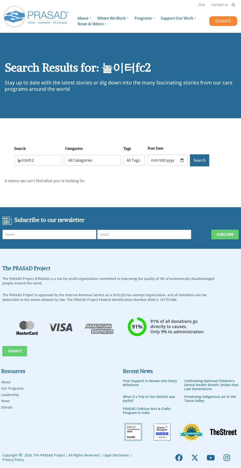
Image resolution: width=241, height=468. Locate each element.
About (6, 382)
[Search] (233, 4)
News (5, 401)
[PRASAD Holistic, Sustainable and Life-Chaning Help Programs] (36, 16)
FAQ (202, 4)
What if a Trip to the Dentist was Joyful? (149, 399)
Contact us (220, 4)
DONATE (223, 21)
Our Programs (12, 388)
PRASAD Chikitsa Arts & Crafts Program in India (147, 411)
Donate (6, 407)
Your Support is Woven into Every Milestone (150, 383)
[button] (90, 18)
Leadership (10, 394)
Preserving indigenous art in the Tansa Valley (210, 399)
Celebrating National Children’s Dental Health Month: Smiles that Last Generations (211, 385)
